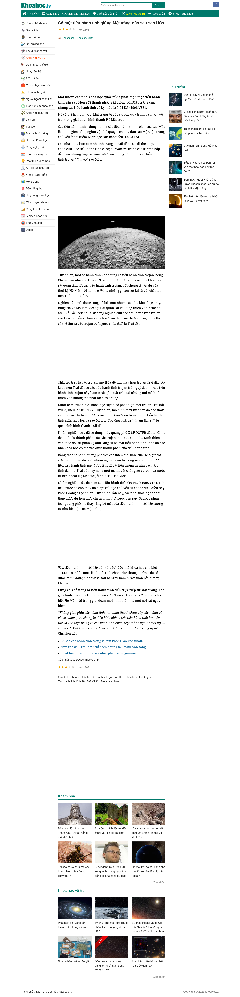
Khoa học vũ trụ (133, 13)
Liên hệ (52, 991)
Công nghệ (50, 13)
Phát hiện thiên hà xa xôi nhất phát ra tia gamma (98, 653)
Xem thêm (159, 882)
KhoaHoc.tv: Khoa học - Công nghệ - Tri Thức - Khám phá (39, 5)
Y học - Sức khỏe (180, 13)
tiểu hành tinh (80, 676)
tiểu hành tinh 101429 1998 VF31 (78, 681)
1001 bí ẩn (156, 13)
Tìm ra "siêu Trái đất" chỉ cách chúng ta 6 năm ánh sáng (103, 647)
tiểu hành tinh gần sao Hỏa (107, 676)
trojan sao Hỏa (110, 681)
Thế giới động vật (105, 13)
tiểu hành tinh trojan (138, 676)
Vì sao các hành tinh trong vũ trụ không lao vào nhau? (102, 641)
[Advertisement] (111, 67)
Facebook (64, 991)
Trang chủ (31, 13)
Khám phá (69, 38)
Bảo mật (40, 991)
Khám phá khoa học (76, 13)
